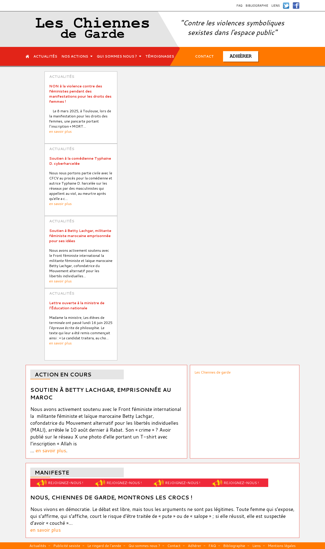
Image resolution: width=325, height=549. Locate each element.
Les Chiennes (93, 29)
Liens (275, 6)
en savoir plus (60, 131)
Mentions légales (282, 545)
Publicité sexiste (66, 545)
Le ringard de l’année (104, 545)
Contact (174, 545)
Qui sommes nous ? (144, 545)
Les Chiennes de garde (213, 372)
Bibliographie (257, 6)
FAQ (239, 6)
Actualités (37, 545)
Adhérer (194, 545)
